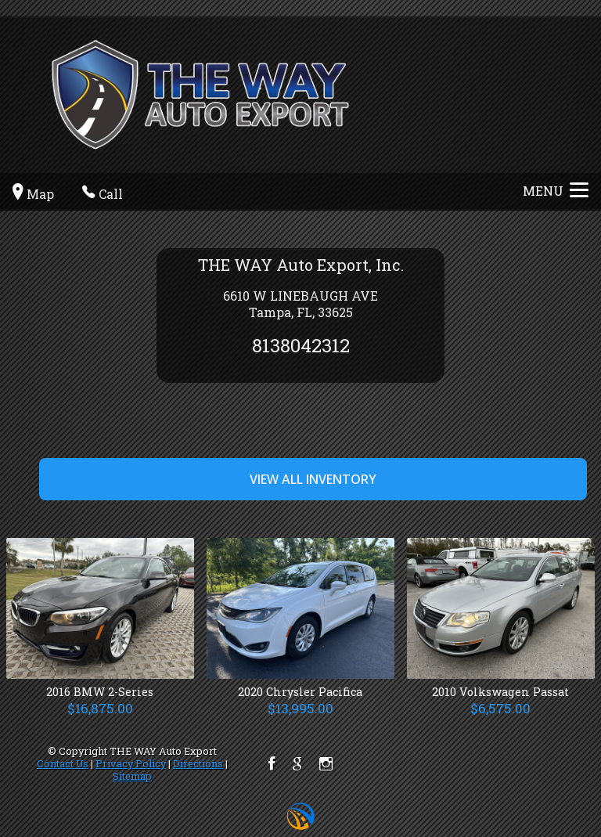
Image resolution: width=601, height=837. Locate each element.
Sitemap (132, 776)
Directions (198, 763)
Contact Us (62, 763)
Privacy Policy (130, 763)
